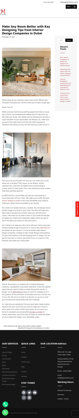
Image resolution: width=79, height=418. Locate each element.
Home (23, 352)
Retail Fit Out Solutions (10, 372)
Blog (22, 367)
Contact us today (35, 312)
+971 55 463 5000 (48, 2)
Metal (4, 365)
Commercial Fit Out (8, 375)
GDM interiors (45, 228)
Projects (24, 357)
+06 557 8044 (67, 371)
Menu (69, 7)
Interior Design (7, 352)
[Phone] (5, 404)
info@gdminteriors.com (68, 2)
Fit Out (4, 355)
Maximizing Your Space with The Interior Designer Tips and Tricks (65, 72)
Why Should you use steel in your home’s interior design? (21, 326)
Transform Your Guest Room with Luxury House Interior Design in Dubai (65, 97)
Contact (24, 371)
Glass (4, 362)
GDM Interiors (18, 292)
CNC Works (6, 369)
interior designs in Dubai (11, 200)
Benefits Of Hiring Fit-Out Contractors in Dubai (34, 328)
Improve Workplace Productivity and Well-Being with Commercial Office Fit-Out (65, 84)
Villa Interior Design (8, 384)
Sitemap (24, 376)
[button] (5, 412)
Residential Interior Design (8, 379)
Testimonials (25, 362)
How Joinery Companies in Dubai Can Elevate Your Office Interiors (65, 61)
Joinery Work (6, 359)
